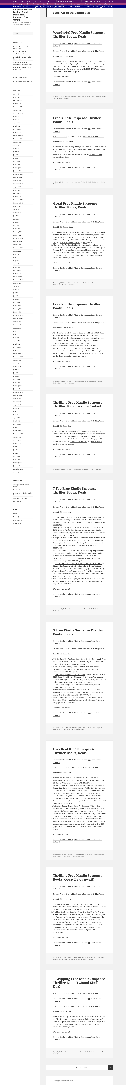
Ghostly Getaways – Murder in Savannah (69, 697)
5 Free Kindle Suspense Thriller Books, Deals (78, 632)
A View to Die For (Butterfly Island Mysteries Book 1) (74, 904)
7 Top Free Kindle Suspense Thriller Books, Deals (75, 490)
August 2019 (17, 328)
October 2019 (17, 322)
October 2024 (17, 142)
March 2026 (16, 97)
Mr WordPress (17, 81)
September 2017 (18, 402)
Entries (16, 517)
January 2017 (17, 427)
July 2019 (16, 331)
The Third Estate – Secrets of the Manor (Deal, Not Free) (75, 346)
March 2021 (16, 267)
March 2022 (16, 229)
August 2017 (17, 405)
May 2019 (16, 338)
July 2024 (16, 152)
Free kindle (67, 730)
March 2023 (16, 190)
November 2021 (18, 241)
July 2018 (16, 370)
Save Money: (17, 4)
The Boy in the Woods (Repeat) (66, 579)
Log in (15, 514)
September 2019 (18, 325)
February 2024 (17, 168)
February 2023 (17, 193)
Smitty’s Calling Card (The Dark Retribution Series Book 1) (76, 925)
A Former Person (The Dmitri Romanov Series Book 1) (73, 690)
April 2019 (16, 341)
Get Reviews (106, 1)
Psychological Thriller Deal (72, 959)
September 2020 (18, 286)
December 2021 (18, 238)
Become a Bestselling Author (67, 1)
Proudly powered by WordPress (63, 1081)
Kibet (68, 97)
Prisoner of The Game (62, 667)
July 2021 (16, 254)
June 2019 (16, 334)
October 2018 (17, 360)
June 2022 (16, 219)
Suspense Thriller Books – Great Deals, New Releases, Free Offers (22, 14)
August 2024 (17, 148)
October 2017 (17, 398)
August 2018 (17, 366)
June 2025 (16, 120)
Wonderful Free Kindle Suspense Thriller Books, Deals (79, 34)
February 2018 (17, 386)
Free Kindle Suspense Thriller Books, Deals (77, 120)
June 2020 (16, 296)
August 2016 (17, 443)
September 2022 (18, 209)
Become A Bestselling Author (93, 51)
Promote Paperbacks (45, 1)
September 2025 (18, 113)
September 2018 (18, 363)
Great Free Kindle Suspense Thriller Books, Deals (75, 205)
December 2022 (18, 200)
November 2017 (18, 395)
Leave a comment (64, 98)
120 (86, 1066)
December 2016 (18, 430)
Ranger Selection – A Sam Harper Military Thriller (72, 538)
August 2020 (17, 289)
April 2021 (16, 264)
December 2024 (18, 136)
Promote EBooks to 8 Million (23, 1)
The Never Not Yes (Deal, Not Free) (66, 245)
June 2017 (16, 411)
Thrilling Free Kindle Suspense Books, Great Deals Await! (77, 877)
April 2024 (16, 161)
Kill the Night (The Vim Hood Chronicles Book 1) (71, 659)
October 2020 (17, 283)
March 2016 (16, 459)
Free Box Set (17, 490)
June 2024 (16, 155)
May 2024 (16, 158)
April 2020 (16, 302)
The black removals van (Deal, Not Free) (68, 819)
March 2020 (16, 305)
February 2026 (17, 100)
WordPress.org (17, 523)
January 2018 (17, 389)
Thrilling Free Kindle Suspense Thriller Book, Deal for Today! (77, 404)
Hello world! (28, 81)
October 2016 (17, 437)
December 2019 (18, 315)
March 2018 (16, 382)
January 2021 (17, 273)
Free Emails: (17, 7)
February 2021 (17, 270)
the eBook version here (78, 255)
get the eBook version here (78, 685)
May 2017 (16, 414)
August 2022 (17, 213)
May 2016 (16, 453)
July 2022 (16, 216)
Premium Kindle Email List (63, 43)
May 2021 (16, 261)
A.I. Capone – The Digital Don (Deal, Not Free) (70, 527)
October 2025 (17, 110)
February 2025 (17, 129)
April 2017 (16, 418)
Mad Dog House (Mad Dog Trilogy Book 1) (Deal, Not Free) (76, 232)
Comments (17, 520)
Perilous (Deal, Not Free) (63, 61)
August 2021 (17, 251)
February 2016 (17, 463)
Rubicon (58, 798)
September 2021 (18, 248)
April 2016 (16, 456)
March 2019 (16, 344)
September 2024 (18, 145)
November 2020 (18, 280)
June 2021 (16, 257)
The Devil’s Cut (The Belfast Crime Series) (69, 571)
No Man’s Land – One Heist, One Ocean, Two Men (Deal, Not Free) (78, 785)
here (72, 72)
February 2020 (17, 309)
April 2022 (16, 225)
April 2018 (16, 379)
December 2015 (18, 469)
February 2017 (17, 424)
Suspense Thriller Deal (20, 498)
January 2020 (17, 312)
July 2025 (16, 116)
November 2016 (18, 434)
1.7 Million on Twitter (90, 1)
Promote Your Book (60, 51)
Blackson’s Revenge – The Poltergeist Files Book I (72, 778)
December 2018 (18, 354)
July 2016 (16, 447)
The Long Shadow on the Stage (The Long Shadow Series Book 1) (78, 563)
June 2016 (16, 450)
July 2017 (16, 408)
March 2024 (16, 164)
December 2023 (18, 174)
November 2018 (18, 357)
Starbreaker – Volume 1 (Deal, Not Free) (70, 674)
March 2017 (16, 421)
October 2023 (17, 180)
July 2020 (16, 293)
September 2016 (18, 440)
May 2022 (16, 222)
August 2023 (17, 187)
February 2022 (17, 232)
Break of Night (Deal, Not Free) (65, 333)
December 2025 (18, 107)
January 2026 (17, 104)
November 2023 (18, 177)
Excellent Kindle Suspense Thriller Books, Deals (74, 751)
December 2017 (18, 392)
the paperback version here (70, 242)
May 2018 (16, 376)
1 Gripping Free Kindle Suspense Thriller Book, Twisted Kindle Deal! (79, 983)
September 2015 (18, 472)
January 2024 (17, 171)
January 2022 (17, 235)
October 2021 (17, 245)
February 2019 (17, 347)
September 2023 (18, 184)
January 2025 (17, 132)
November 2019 (18, 318)
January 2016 (17, 466)
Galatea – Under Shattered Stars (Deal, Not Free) (72, 551)
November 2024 (18, 139)
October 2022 (17, 206)
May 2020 (16, 299)
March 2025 (16, 126)
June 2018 (16, 373)
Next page (110, 1067)
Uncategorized (17, 501)
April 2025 (16, 123)
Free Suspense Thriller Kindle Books (83, 97)
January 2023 (17, 196)
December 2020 (18, 277)
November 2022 (18, 203)
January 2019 (17, 350)
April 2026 (16, 94)
